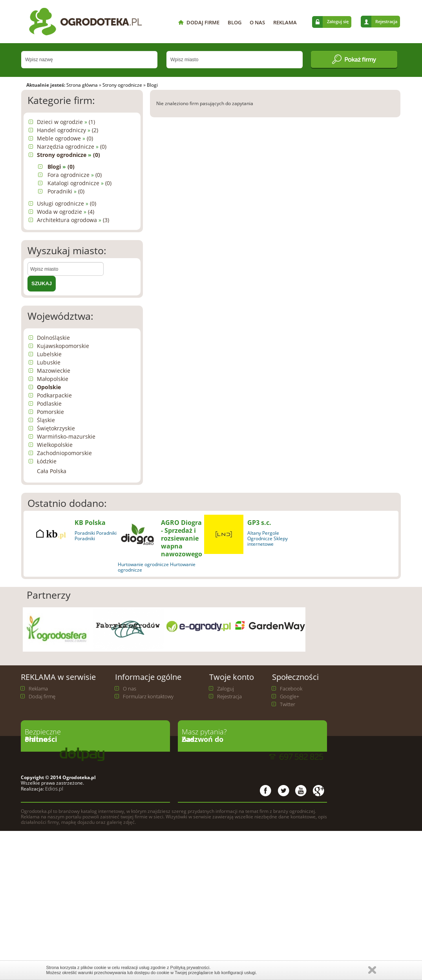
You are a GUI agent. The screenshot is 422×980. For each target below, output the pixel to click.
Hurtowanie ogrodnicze (143, 564)
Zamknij (372, 970)
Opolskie (49, 387)
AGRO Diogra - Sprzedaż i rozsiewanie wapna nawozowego (181, 538)
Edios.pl (53, 788)
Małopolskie (52, 379)
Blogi (152, 85)
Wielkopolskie (55, 444)
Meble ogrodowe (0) (65, 138)
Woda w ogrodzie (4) (65, 211)
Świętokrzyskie (56, 428)
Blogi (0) (61, 166)
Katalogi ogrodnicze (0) (79, 183)
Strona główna (82, 85)
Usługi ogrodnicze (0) (66, 203)
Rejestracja (386, 21)
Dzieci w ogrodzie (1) (66, 122)
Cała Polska (51, 471)
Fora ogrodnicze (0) (74, 175)
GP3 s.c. (259, 522)
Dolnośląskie (53, 337)
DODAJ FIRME (202, 22)
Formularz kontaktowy (148, 696)
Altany (254, 533)
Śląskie (46, 420)
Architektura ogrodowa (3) (73, 220)
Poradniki (85, 533)
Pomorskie (50, 411)
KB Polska (90, 522)
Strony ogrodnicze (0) (68, 154)
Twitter (287, 704)
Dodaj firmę (42, 696)
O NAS (257, 22)
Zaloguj (225, 688)
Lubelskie (49, 354)
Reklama (38, 688)
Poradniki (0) (65, 191)
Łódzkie (47, 461)
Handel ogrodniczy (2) (67, 130)
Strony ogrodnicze (122, 85)
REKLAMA (285, 22)
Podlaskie (49, 403)
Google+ (289, 696)
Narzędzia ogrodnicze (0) (71, 146)
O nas (129, 688)
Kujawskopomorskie (63, 346)
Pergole (270, 533)
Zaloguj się (338, 21)
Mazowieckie (53, 370)
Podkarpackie (54, 395)
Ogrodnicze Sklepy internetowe (267, 541)
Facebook (291, 688)
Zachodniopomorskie (64, 453)
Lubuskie (48, 362)
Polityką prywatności (190, 967)
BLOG (234, 22)
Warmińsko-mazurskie (66, 436)
